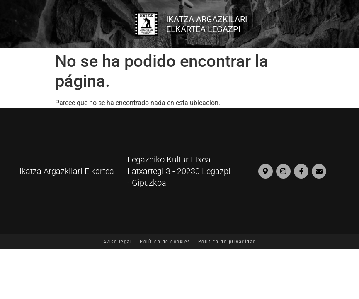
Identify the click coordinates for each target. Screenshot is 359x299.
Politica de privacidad (227, 242)
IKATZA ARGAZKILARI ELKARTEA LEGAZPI (206, 24)
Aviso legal (117, 242)
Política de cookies (165, 242)
